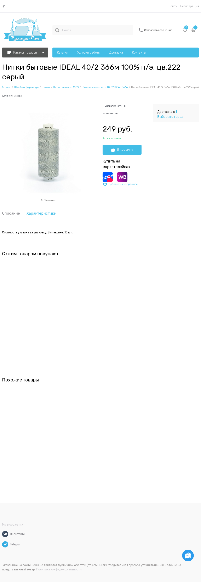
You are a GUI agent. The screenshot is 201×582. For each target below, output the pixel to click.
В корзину (125, 150)
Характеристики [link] (41, 213)
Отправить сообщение (158, 30)
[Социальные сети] (188, 555)
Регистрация (189, 6)
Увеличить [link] (50, 200)
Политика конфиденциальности (59, 569)
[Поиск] (57, 30)
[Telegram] (5, 544)
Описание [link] (11, 213)
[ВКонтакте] (5, 534)
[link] (4, 6)
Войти (172, 6)
